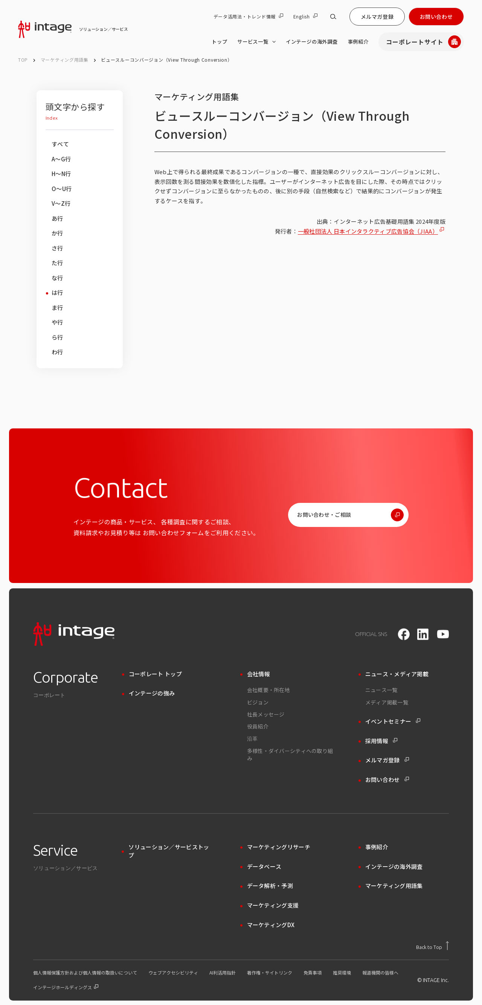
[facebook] (404, 634)
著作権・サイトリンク (269, 973)
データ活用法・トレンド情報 (248, 17)
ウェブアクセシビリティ (173, 973)
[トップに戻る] (432, 945)
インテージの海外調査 (312, 41)
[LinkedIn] (423, 634)
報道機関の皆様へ (380, 973)
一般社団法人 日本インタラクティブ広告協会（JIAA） (368, 231)
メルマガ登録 (377, 16)
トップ (219, 41)
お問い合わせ (436, 16)
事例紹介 (358, 41)
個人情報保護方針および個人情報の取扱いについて (85, 973)
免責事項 (313, 973)
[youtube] (443, 634)
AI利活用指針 (222, 973)
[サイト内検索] (333, 16)
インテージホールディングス (65, 987)
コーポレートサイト (423, 41)
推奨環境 (342, 973)
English (305, 17)
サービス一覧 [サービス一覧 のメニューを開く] (256, 41)
